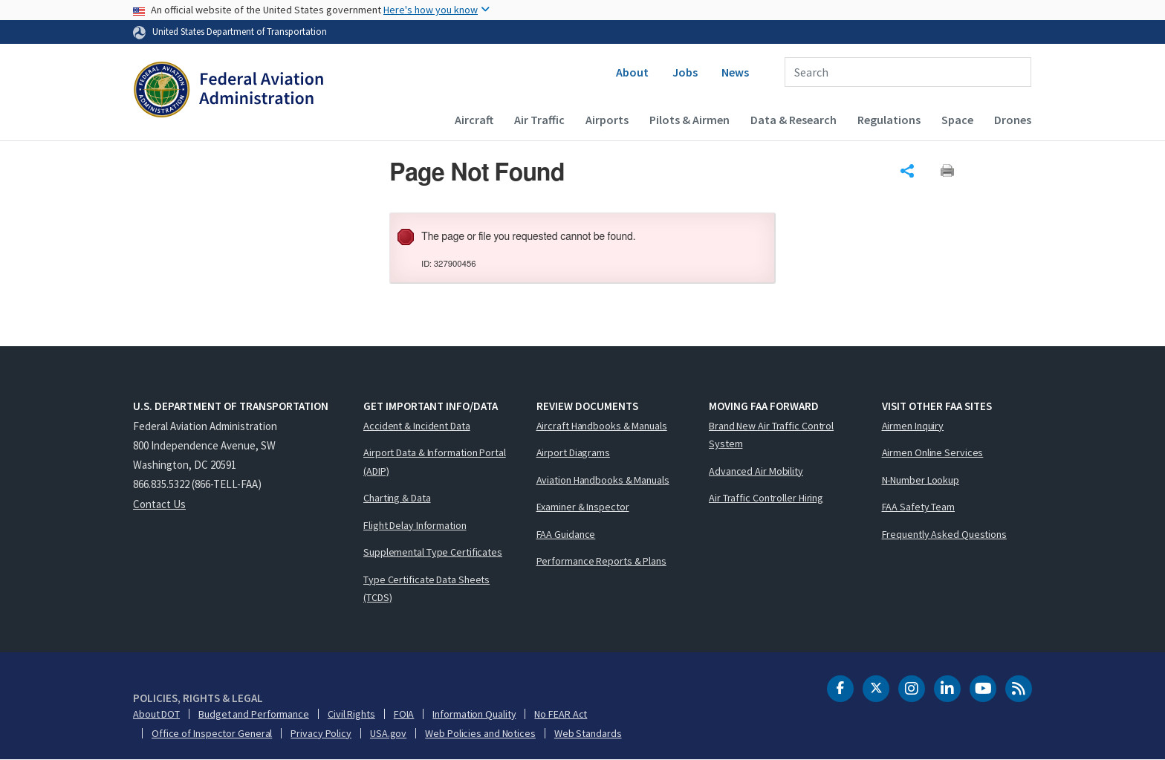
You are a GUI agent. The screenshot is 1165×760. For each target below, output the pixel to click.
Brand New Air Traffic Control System (771, 435)
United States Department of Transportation (239, 31)
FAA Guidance (566, 534)
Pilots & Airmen (689, 119)
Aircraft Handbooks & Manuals (601, 425)
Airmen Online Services (933, 452)
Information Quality (474, 714)
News (735, 72)
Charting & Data (397, 497)
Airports (607, 119)
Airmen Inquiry (913, 425)
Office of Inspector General (212, 733)
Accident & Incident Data (416, 425)
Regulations (889, 119)
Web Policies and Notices (480, 733)
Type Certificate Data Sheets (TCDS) (426, 589)
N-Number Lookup (921, 480)
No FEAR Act (560, 714)
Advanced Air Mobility (756, 471)
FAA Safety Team (918, 506)
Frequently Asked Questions (944, 534)
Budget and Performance (253, 714)
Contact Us (159, 504)
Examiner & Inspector (582, 506)
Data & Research (793, 119)
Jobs (685, 72)
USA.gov (388, 733)
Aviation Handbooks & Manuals (602, 480)
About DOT (156, 714)
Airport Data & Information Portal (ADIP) (434, 462)
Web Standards (588, 733)
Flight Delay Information (415, 525)
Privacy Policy (321, 733)
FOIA (404, 714)
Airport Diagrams (573, 452)
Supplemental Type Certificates (432, 552)
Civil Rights (351, 714)
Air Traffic (539, 119)
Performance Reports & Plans (601, 561)
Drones (1012, 119)
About (632, 72)
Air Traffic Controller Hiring (766, 497)
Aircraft (474, 119)
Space (957, 119)
